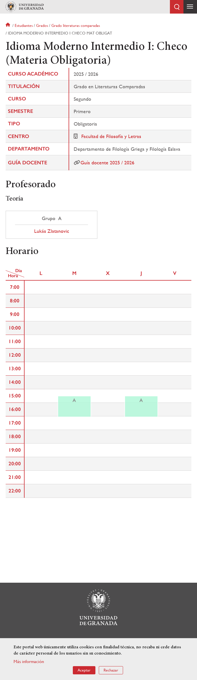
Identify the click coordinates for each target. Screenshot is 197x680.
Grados (42, 25)
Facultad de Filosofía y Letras (111, 136)
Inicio (8, 25)
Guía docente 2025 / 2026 (107, 162)
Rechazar (111, 670)
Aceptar (84, 670)
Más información (29, 661)
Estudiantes (24, 25)
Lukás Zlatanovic (51, 231)
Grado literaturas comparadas (75, 25)
